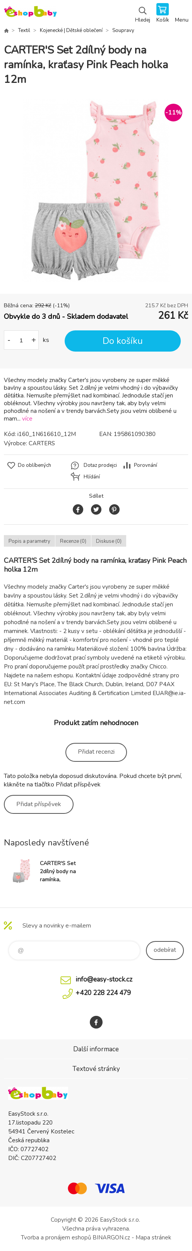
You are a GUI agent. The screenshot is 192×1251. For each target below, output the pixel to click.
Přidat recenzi (96, 752)
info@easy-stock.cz (103, 979)
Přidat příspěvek (38, 804)
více (27, 419)
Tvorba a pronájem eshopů (56, 1237)
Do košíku (123, 341)
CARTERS (42, 443)
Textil (24, 30)
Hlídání (92, 476)
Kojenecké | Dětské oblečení (71, 30)
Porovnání (145, 465)
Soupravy (123, 30)
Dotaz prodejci (100, 465)
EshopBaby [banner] (30, 13)
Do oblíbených (34, 465)
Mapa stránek (153, 1237)
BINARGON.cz (111, 1237)
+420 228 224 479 (103, 992)
